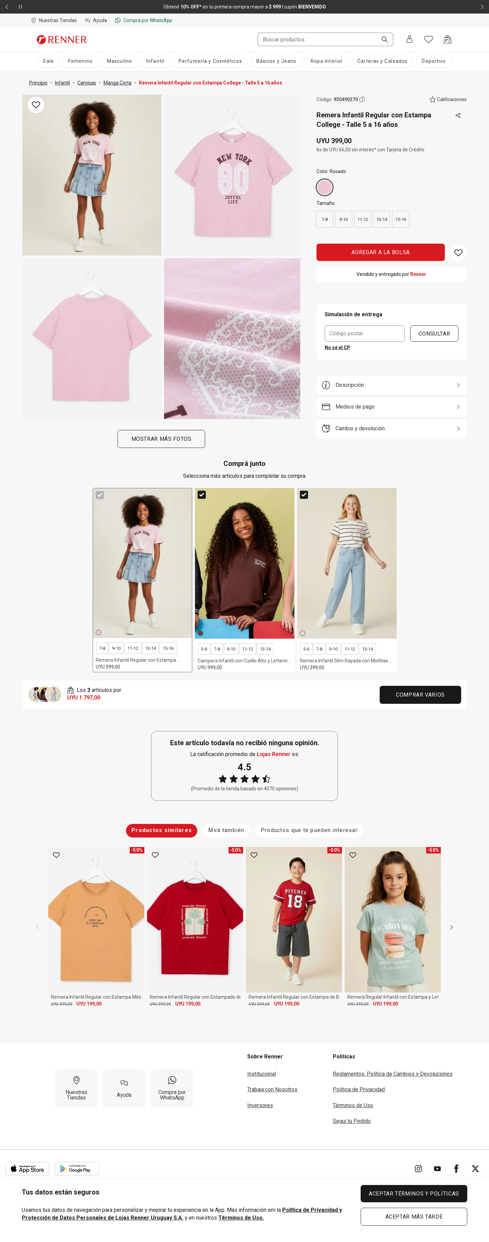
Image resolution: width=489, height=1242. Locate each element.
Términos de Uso (353, 1105)
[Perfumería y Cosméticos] (210, 61)
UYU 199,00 (89, 1003)
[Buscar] (382, 40)
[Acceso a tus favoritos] (428, 39)
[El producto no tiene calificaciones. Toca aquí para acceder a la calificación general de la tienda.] (448, 99)
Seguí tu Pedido (352, 1121)
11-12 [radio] (362, 219)
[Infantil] (155, 61)
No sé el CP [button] (337, 347)
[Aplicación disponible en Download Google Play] (77, 1168)
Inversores (260, 1105)
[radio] (324, 187)
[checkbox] (100, 495)
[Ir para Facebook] (456, 1169)
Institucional (261, 1074)
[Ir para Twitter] (475, 1169)
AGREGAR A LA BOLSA (380, 252)
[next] (451, 927)
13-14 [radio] (381, 219)
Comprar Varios (420, 695)
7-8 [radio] (325, 219)
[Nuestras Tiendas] (76, 1088)
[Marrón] (200, 633)
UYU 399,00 (61, 1004)
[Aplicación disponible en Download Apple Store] (27, 1168)
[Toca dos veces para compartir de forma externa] (458, 116)
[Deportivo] (434, 61)
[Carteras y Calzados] (382, 61)
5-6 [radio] (204, 649)
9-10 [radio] (343, 219)
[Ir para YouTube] (437, 1169)
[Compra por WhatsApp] (172, 1088)
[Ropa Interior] (327, 61)
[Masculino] (119, 61)
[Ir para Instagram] (418, 1169)
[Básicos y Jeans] (276, 61)
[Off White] (302, 633)
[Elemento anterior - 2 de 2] (7, 7)
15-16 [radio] (400, 219)
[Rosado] (324, 187)
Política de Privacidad (359, 1089)
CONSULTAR (434, 333)
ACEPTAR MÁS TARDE (414, 1216)
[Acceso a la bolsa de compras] (447, 39)
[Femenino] (80, 61)
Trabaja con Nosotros (272, 1089)
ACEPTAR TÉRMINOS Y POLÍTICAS (414, 1193)
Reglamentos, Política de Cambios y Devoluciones (393, 1074)
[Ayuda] (124, 1088)
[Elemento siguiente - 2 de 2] (482, 7)
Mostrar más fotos (161, 439)
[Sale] (48, 61)
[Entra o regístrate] (409, 39)
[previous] (37, 927)
